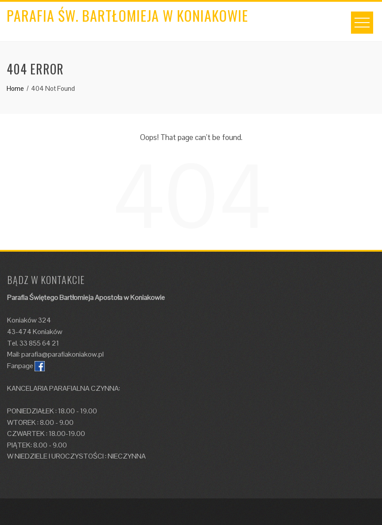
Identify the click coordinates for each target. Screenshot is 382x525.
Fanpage (20, 365)
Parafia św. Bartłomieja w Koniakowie (127, 15)
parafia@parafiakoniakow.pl (62, 354)
